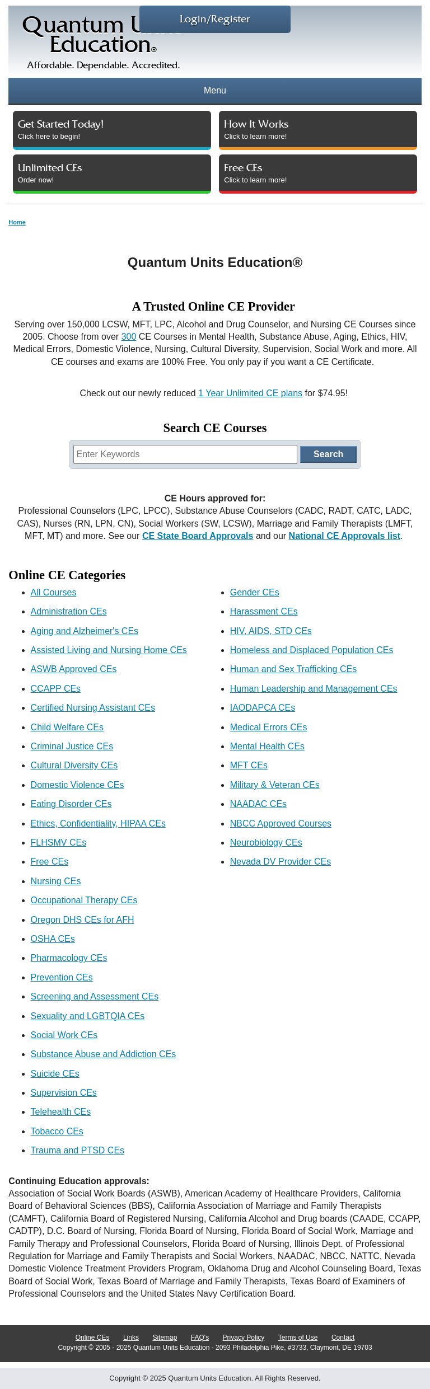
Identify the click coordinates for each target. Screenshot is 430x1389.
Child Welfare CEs (67, 727)
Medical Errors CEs (268, 727)
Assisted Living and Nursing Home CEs (109, 650)
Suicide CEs (55, 1073)
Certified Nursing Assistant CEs (93, 707)
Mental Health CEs (267, 746)
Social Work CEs (64, 1035)
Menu (215, 90)
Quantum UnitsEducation (103, 46)
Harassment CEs (264, 611)
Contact (342, 1337)
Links (131, 1337)
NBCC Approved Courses (280, 823)
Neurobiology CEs (266, 842)
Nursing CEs (56, 881)
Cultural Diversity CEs (74, 765)
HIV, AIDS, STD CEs (271, 631)
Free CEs (50, 861)
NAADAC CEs (258, 804)
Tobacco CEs (57, 1131)
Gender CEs (254, 592)
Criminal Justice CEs (72, 746)
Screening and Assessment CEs (95, 996)
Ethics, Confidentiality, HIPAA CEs (98, 823)
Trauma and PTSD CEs (77, 1150)
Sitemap (164, 1337)
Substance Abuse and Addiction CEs (103, 1054)
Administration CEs (69, 611)
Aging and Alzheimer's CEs (84, 631)
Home (17, 222)
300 (129, 336)
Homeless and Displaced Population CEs (312, 650)
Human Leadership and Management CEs (314, 688)
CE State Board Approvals (198, 536)
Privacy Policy (244, 1337)
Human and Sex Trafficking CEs (293, 669)
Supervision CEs (64, 1092)
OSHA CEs (53, 939)
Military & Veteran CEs (275, 785)
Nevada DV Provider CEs (280, 861)
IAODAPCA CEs (262, 707)
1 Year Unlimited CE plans (250, 393)
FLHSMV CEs (59, 842)
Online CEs (93, 1337)
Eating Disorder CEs (71, 804)
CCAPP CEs (56, 688)
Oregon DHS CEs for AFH (82, 920)
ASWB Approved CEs (74, 669)
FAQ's (200, 1337)
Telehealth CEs (61, 1111)
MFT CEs (249, 765)
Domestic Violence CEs (77, 785)
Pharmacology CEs (69, 958)
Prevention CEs (62, 977)
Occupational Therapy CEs (84, 900)
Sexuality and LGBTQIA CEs (88, 1016)
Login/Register (215, 19)
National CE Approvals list (344, 536)
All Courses (54, 592)
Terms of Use (298, 1337)
